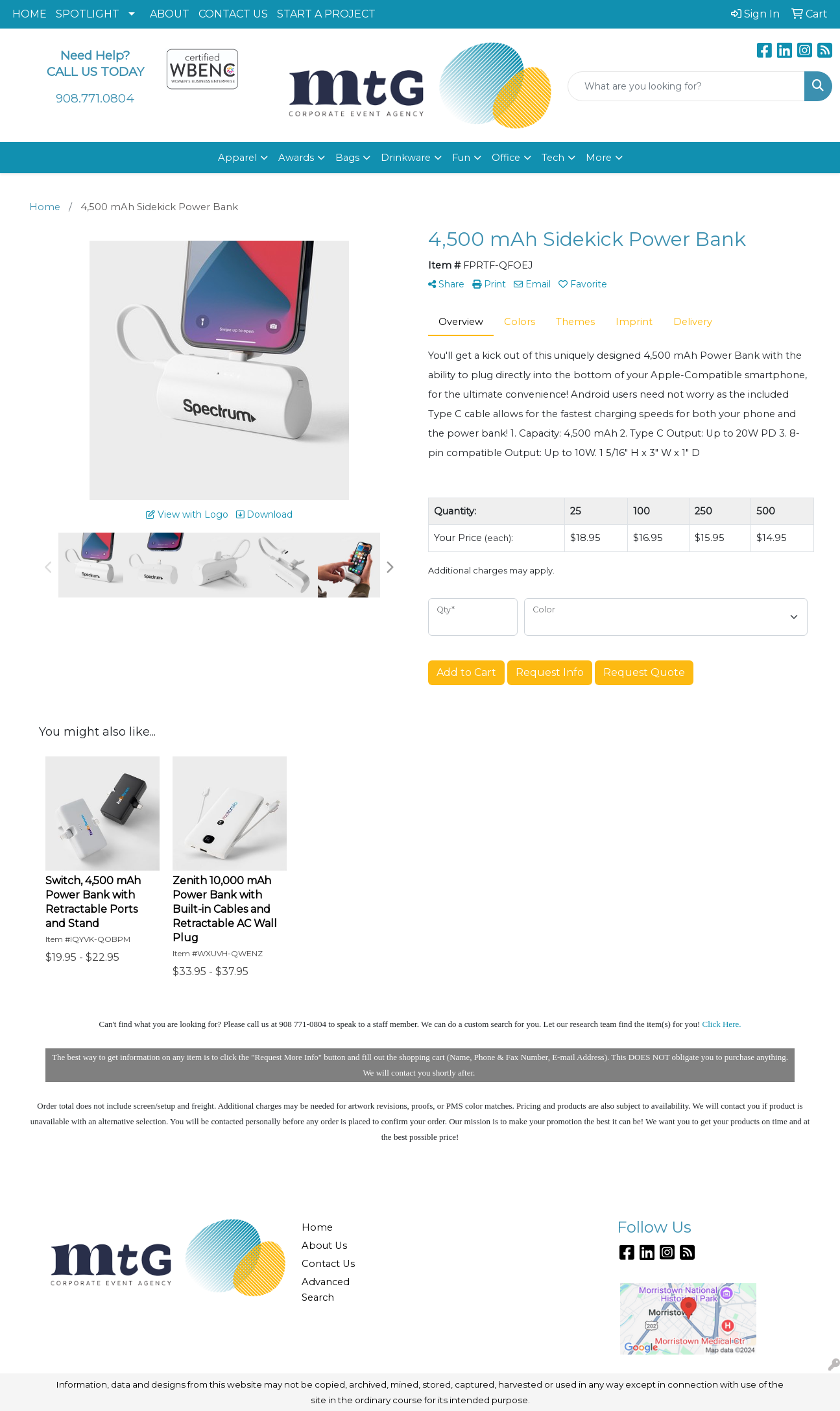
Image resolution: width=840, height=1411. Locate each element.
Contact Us (328, 1264)
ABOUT (169, 14)
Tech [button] (553, 157)
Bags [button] (347, 157)
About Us (324, 1245)
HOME (29, 14)
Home (317, 1227)
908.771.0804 (95, 98)
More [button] (599, 157)
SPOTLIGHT (87, 14)
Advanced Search (326, 1289)
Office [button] (506, 157)
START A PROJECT (326, 14)
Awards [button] (296, 157)
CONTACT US (233, 14)
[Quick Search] (686, 86)
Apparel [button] (237, 157)
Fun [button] (461, 157)
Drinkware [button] (406, 157)
